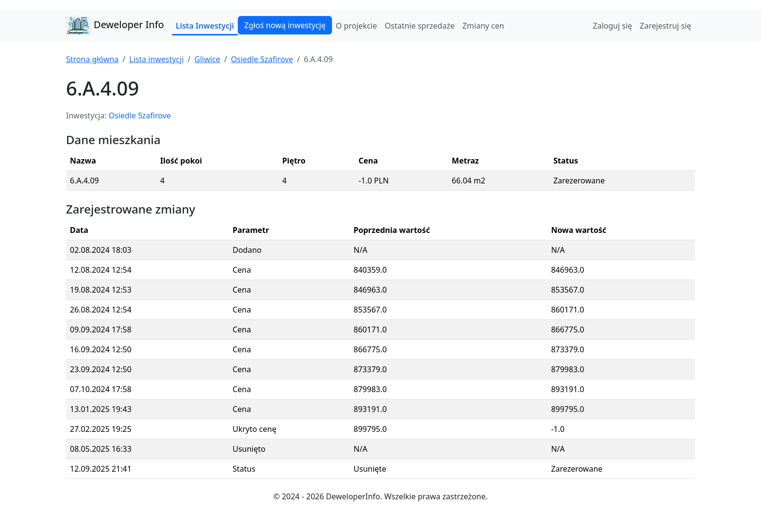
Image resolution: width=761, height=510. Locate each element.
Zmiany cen (483, 25)
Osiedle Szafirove (262, 59)
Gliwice (207, 59)
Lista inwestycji (156, 59)
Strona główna (92, 59)
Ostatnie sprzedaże (420, 25)
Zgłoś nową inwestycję (285, 25)
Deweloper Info (115, 25)
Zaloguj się (612, 25)
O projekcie (356, 25)
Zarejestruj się (665, 25)
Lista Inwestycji (205, 25)
